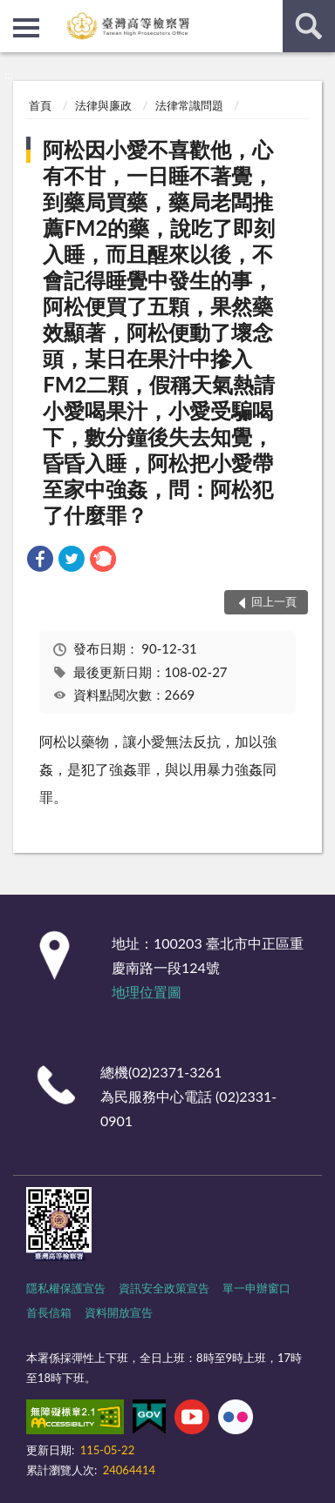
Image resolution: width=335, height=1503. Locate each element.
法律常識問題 (189, 105)
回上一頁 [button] (274, 601)
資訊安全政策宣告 (164, 1288)
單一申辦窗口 (256, 1288)
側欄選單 (26, 27)
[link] (40, 561)
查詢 (309, 26)
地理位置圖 (146, 991)
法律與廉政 (103, 105)
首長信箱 (49, 1312)
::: (14, 13)
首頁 (40, 105)
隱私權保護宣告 (66, 1288)
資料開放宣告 (119, 1312)
